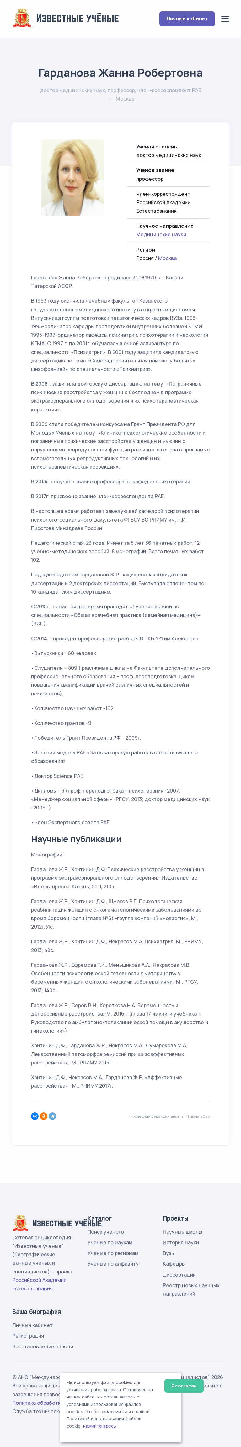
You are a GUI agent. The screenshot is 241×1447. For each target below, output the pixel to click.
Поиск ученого (106, 1231)
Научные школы (182, 1231)
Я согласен (184, 1386)
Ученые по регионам (113, 1253)
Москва (167, 258)
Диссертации (179, 1274)
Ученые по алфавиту (113, 1263)
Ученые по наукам (110, 1242)
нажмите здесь (99, 1426)
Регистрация (28, 1335)
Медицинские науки (161, 234)
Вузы (169, 1253)
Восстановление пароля (42, 1346)
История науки (181, 1242)
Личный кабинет (187, 18)
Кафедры (174, 1263)
